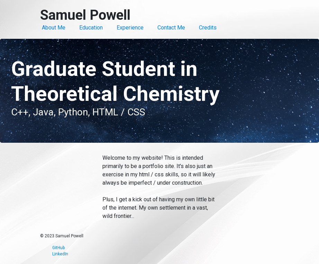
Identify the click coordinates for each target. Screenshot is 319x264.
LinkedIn (60, 254)
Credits (208, 27)
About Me (53, 27)
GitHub (58, 247)
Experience (130, 27)
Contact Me (171, 27)
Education (91, 27)
